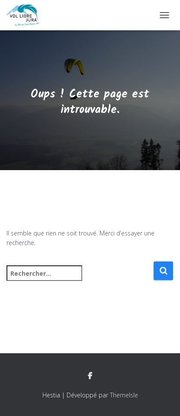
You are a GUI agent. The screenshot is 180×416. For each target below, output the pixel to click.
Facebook (90, 376)
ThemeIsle (124, 395)
